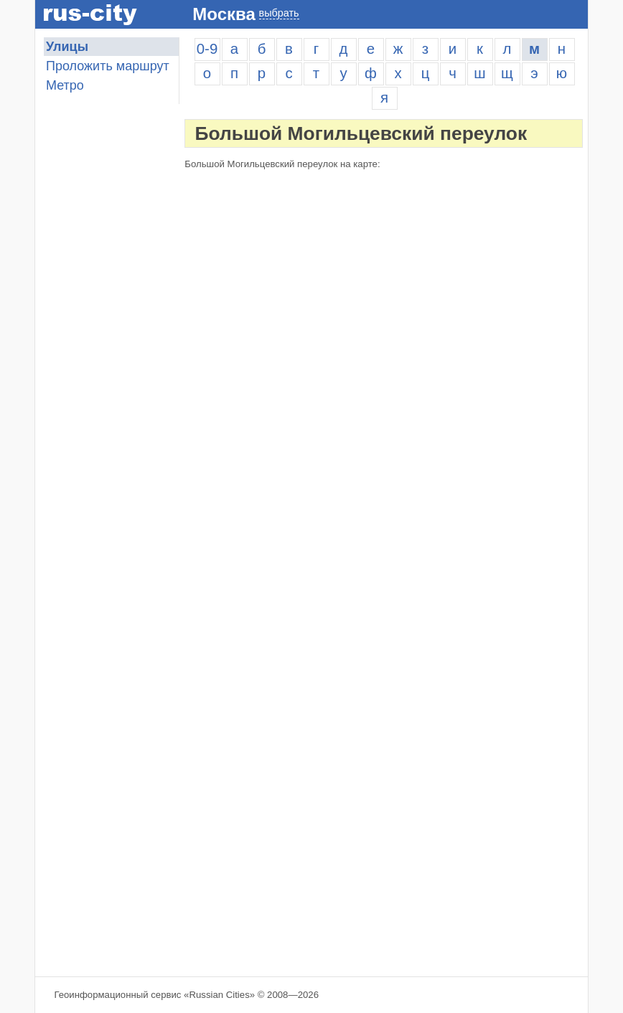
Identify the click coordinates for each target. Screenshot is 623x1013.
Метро (65, 85)
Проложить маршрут (107, 66)
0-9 (207, 49)
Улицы (67, 46)
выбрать (279, 13)
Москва (223, 14)
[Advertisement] (107, 735)
